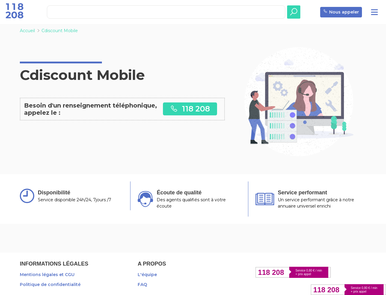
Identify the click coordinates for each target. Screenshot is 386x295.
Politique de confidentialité (50, 284)
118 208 (190, 108)
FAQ (142, 284)
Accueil (27, 30)
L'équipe (147, 274)
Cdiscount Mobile (59, 30)
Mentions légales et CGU (47, 274)
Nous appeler (341, 12)
